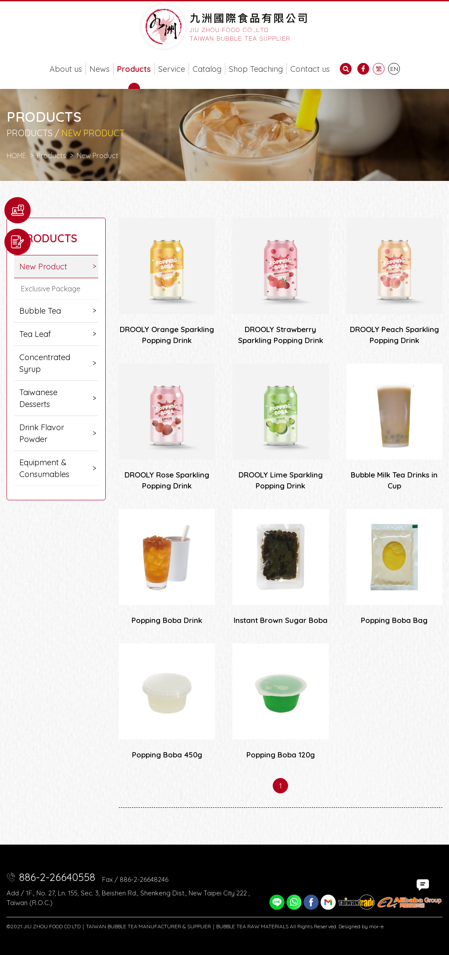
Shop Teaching (256, 69)
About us (66, 69)
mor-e (376, 926)
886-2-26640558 (57, 877)
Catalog (206, 69)
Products (134, 69)
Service (171, 69)
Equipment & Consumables (44, 468)
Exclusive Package (50, 288)
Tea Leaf (35, 334)
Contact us (310, 69)
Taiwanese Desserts (38, 398)
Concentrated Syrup (44, 363)
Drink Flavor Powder (41, 433)
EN (394, 69)
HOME (16, 155)
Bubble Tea (40, 311)
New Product (97, 155)
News (99, 69)
